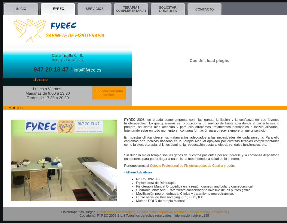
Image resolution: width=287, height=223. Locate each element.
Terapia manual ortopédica (207, 212)
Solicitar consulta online (109, 92)
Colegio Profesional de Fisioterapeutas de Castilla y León (192, 165)
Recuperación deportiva (154, 212)
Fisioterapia (105, 212)
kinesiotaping (125, 212)
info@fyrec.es (87, 69)
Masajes (180, 212)
